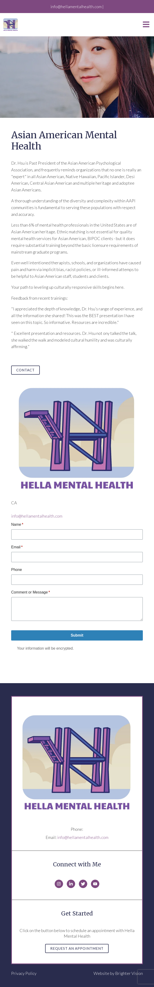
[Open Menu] (146, 25)
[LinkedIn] (71, 884)
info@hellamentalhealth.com (36, 516)
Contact (25, 370)
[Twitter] (83, 884)
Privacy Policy (24, 973)
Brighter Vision (129, 973)
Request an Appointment (77, 948)
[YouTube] (95, 884)
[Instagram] (59, 884)
